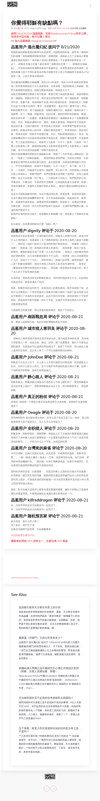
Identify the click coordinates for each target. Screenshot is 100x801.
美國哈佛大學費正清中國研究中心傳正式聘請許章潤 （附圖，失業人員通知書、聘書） (50, 669)
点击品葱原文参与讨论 (22, 535)
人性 (63, 28)
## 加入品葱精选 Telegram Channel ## (33, 40)
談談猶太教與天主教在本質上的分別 (39, 607)
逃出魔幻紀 (18, 28)
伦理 (54, 28)
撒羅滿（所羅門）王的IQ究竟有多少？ (41, 637)
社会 (68, 28)
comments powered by (25, 577)
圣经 (59, 28)
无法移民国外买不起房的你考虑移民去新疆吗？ (46, 697)
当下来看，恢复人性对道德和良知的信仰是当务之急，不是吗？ (50, 730)
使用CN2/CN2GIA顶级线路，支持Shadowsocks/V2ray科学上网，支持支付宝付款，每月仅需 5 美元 (50, 35)
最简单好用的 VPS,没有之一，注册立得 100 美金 (39, 541)
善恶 (50, 28)
